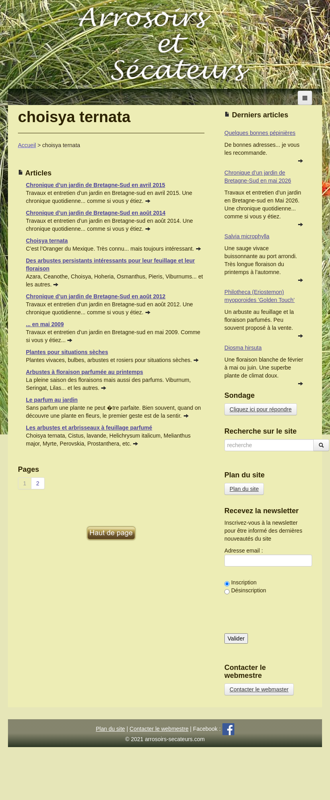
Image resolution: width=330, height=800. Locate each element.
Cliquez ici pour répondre (261, 409)
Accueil (27, 145)
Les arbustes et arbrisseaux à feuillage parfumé (89, 427)
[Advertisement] (111, 511)
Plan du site (244, 489)
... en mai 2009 (45, 324)
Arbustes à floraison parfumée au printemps (84, 372)
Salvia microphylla (246, 236)
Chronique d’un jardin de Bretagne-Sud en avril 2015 (95, 185)
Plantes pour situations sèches (67, 352)
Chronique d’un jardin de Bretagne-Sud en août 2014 (95, 213)
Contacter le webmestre (159, 729)
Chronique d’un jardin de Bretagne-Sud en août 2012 (95, 296)
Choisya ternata (47, 240)
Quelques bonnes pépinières (259, 133)
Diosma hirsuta (242, 348)
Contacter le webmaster (259, 689)
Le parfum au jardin (52, 400)
